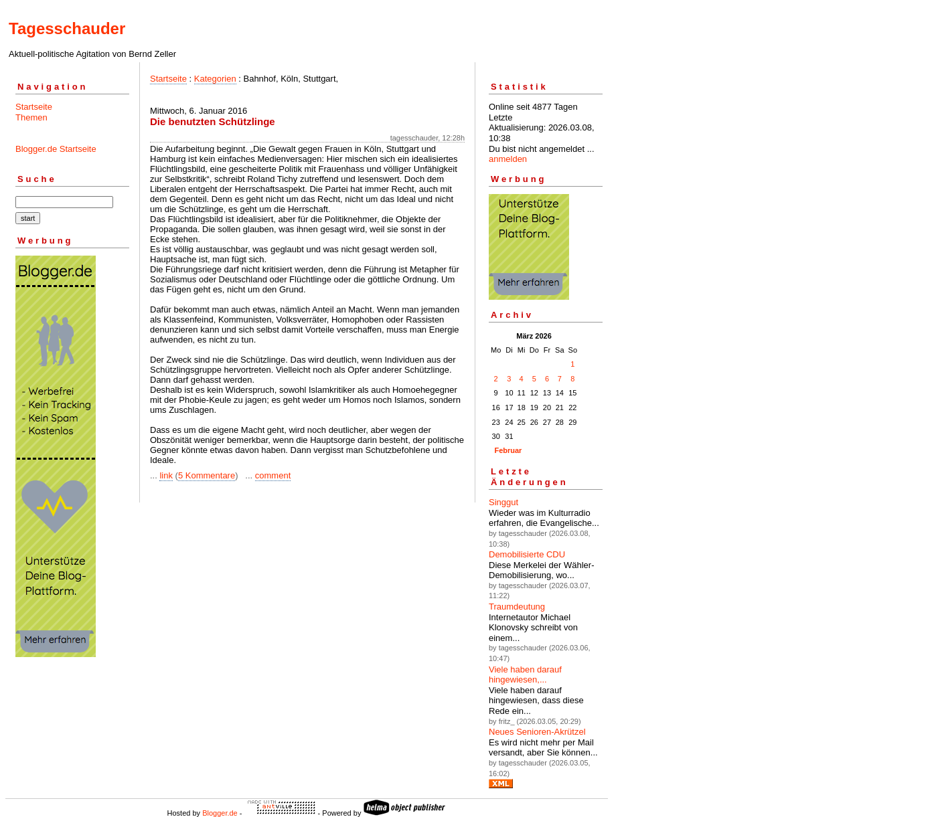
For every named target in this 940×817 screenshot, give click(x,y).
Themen (31, 117)
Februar (508, 450)
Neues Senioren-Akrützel (537, 732)
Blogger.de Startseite (55, 149)
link (166, 475)
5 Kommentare (206, 475)
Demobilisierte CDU (527, 554)
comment (273, 475)
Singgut (503, 502)
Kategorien (215, 79)
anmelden (508, 159)
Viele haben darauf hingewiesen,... (525, 674)
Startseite (33, 107)
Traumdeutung (517, 607)
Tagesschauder (67, 28)
